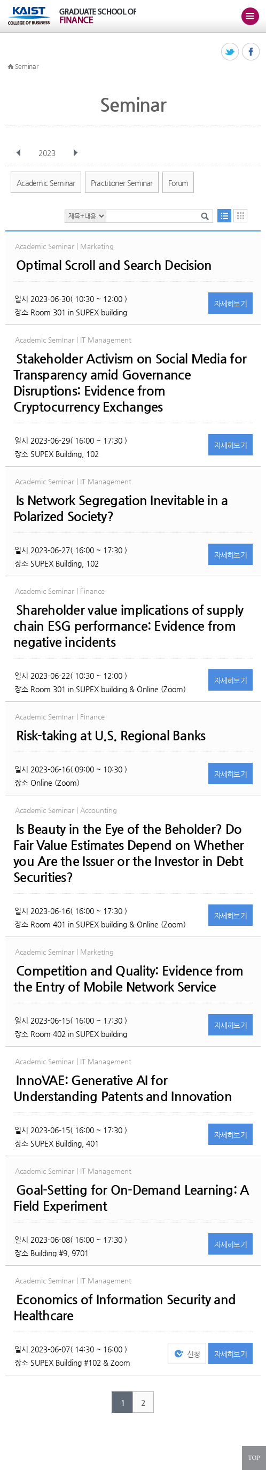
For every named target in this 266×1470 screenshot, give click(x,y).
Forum (178, 183)
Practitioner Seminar (122, 183)
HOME (10, 66)
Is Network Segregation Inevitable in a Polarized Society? (120, 508)
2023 (48, 153)
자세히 (230, 303)
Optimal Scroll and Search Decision (114, 265)
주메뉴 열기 (250, 16)
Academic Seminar (46, 183)
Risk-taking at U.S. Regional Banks (111, 735)
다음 (75, 153)
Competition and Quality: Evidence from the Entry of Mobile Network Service (128, 978)
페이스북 (251, 52)
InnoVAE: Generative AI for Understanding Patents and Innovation (122, 1088)
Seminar (26, 66)
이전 (18, 153)
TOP (254, 1457)
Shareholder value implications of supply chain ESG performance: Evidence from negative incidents (128, 625)
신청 (193, 1354)
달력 (240, 215)
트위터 (230, 52)
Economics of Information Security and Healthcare (124, 1307)
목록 (224, 215)
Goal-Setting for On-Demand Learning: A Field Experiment (131, 1197)
